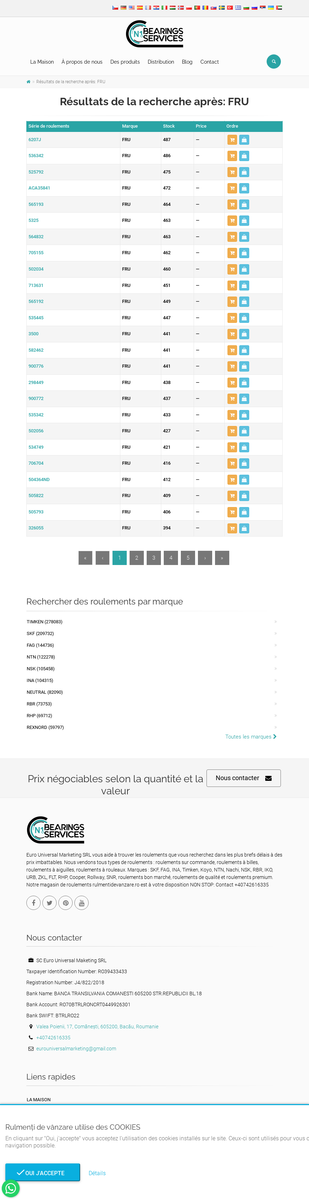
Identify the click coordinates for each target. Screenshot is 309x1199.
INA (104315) (40, 680)
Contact (209, 62)
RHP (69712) (39, 715)
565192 (35, 301)
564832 (35, 236)
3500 (33, 333)
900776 (35, 366)
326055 (35, 528)
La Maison (42, 62)
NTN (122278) (41, 657)
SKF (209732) (40, 633)
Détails (97, 1173)
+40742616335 (53, 1037)
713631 (35, 285)
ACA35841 (39, 188)
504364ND (39, 479)
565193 (35, 204)
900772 (35, 398)
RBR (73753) (39, 704)
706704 (35, 463)
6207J (34, 139)
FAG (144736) (40, 645)
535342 (35, 414)
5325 (33, 220)
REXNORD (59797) (45, 727)
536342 (35, 155)
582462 (35, 350)
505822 (35, 495)
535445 (35, 317)
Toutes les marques (251, 737)
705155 (35, 252)
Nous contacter (244, 778)
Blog (187, 62)
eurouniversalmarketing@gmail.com (76, 1048)
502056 (35, 430)
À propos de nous (82, 62)
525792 (35, 172)
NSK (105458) (41, 668)
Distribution (161, 62)
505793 (35, 512)
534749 (35, 447)
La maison (39, 1099)
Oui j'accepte (42, 1173)
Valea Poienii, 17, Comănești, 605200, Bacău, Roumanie (97, 1026)
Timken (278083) (45, 621)
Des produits (125, 62)
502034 (35, 269)
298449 (35, 382)
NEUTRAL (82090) (45, 692)
